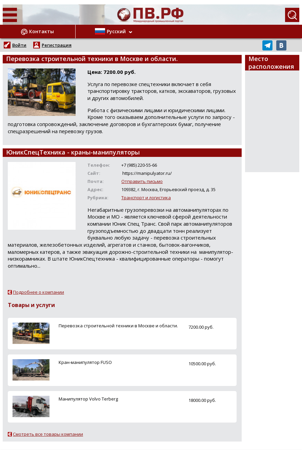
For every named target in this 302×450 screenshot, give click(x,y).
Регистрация (57, 45)
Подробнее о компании (38, 292)
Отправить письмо (142, 181)
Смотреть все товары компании (48, 434)
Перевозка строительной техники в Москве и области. (118, 326)
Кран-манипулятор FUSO (85, 362)
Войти (19, 45)
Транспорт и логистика (146, 198)
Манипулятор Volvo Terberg (88, 399)
